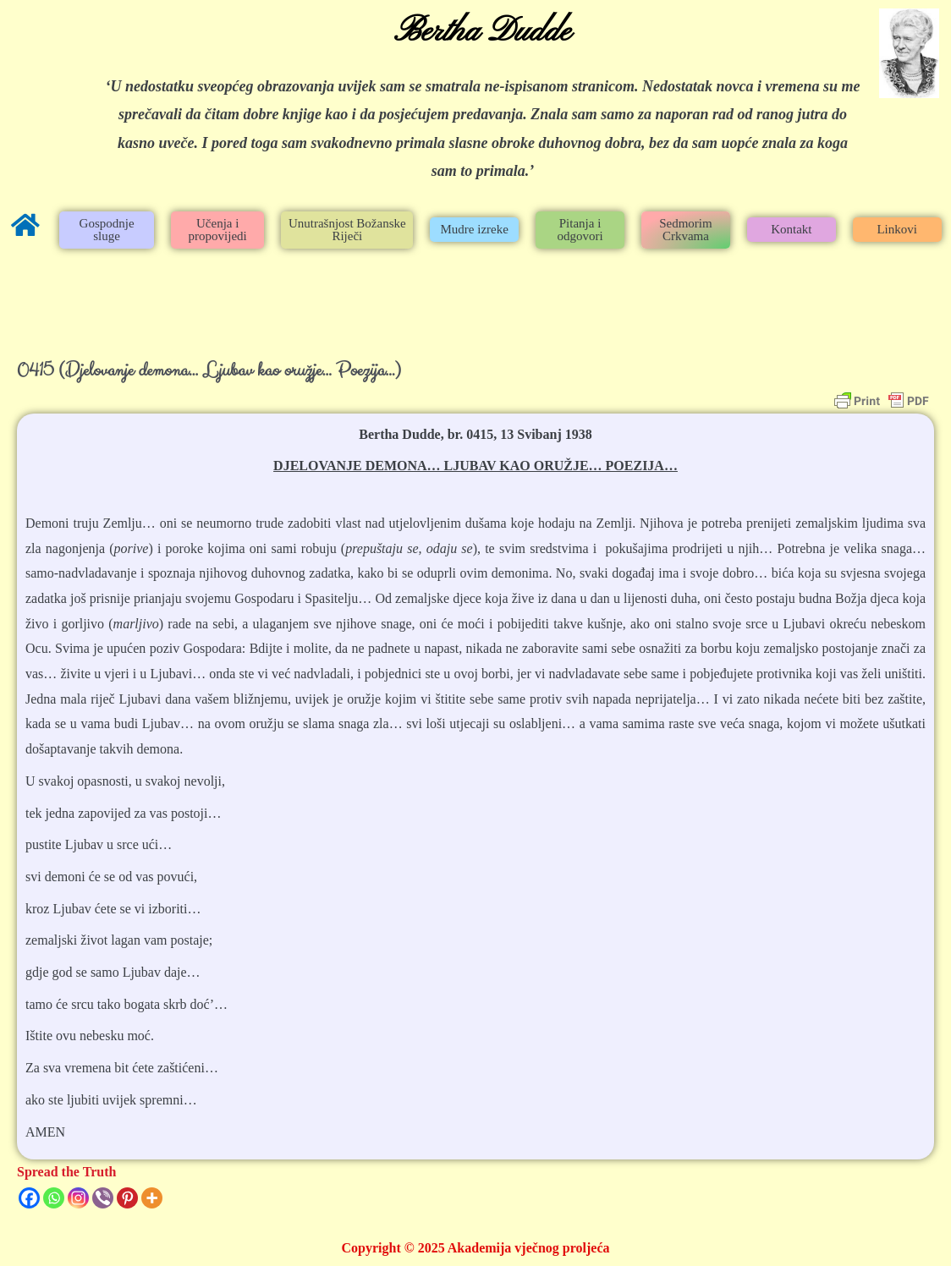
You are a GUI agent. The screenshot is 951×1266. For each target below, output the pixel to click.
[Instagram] (78, 1197)
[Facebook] (29, 1197)
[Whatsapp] (53, 1197)
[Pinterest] (127, 1197)
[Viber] (102, 1197)
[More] (151, 1197)
